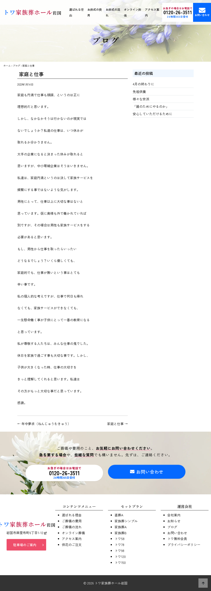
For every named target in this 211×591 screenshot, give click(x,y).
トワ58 (119, 538)
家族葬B (121, 532)
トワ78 (119, 544)
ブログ (16, 65)
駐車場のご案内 (24, 545)
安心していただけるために (152, 113)
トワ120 (120, 556)
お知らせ (174, 520)
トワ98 (119, 550)
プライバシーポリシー (183, 544)
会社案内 (174, 514)
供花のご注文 (72, 544)
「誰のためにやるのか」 (151, 106)
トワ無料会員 (177, 538)
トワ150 (120, 562)
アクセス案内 (152, 12)
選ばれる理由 (76, 12)
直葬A (119, 514)
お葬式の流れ (113, 12)
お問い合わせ (147, 472)
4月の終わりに (143, 83)
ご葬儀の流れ (72, 526)
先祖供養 (139, 91)
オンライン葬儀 (132, 12)
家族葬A (121, 526)
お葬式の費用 (94, 12)
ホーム (7, 65)
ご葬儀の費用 (72, 520)
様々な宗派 (141, 98)
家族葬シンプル (126, 520)
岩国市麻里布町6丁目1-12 (26, 533)
